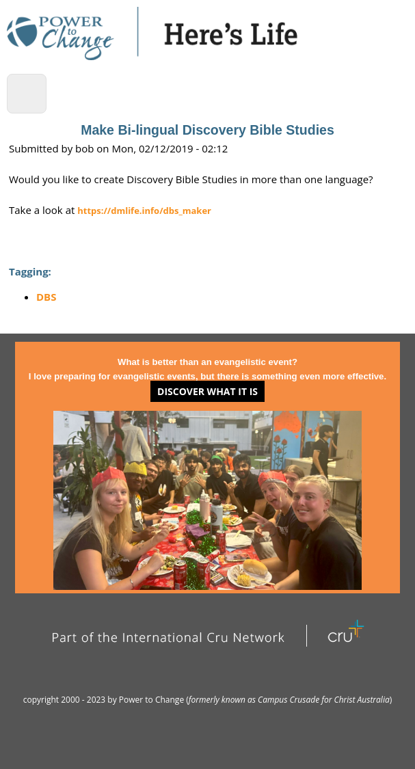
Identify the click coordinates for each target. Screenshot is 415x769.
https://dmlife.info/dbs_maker (144, 210)
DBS (46, 296)
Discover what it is (207, 391)
